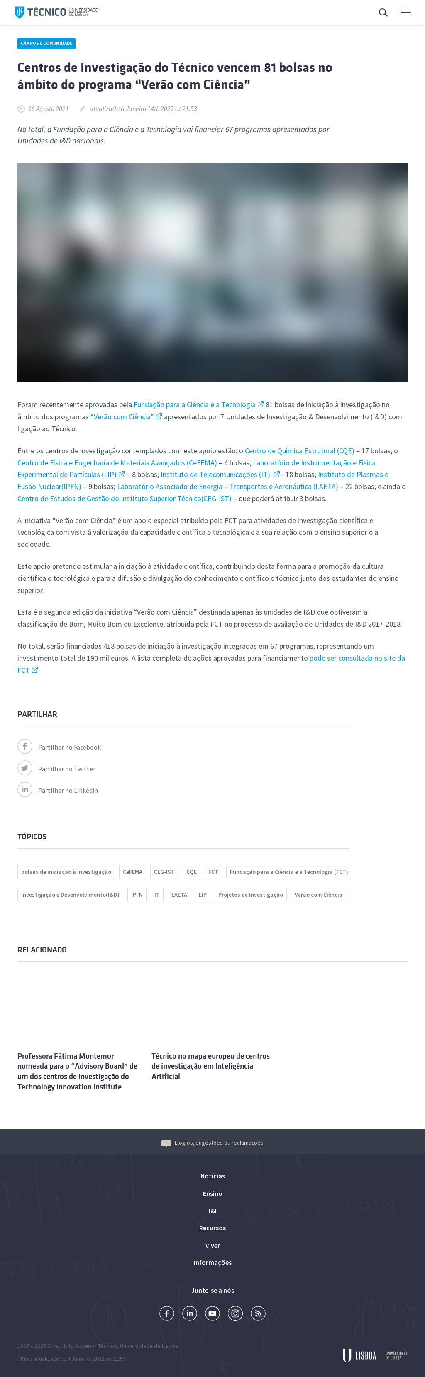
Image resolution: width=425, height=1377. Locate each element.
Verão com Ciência (318, 894)
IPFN (137, 894)
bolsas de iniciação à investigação (66, 871)
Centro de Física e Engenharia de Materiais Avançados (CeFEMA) (117, 462)
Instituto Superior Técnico (85, 1346)
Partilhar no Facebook (59, 747)
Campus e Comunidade (46, 43)
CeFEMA (132, 871)
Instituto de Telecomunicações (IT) (216, 474)
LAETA (179, 894)
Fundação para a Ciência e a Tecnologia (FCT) (289, 871)
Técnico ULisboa (56, 12)
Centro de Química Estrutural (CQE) (299, 450)
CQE (191, 871)
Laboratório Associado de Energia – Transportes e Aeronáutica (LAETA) (227, 486)
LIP (203, 894)
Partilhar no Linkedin (57, 790)
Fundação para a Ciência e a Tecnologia (195, 404)
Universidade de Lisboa (149, 1346)
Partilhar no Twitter (56, 768)
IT (157, 894)
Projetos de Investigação (250, 894)
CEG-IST (164, 871)
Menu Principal (406, 14)
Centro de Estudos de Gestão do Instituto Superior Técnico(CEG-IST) (125, 498)
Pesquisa (384, 13)
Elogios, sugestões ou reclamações (212, 1142)
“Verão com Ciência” (121, 416)
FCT (213, 871)
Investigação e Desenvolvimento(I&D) (70, 894)
